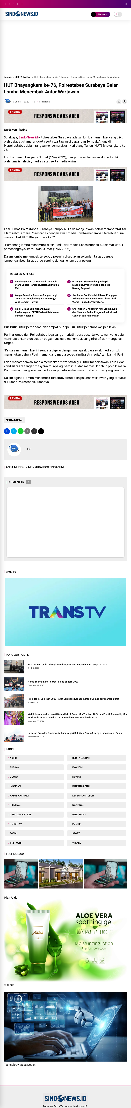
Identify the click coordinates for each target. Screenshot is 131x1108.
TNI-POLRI (15, 842)
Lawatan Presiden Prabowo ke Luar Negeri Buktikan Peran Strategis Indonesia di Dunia (75, 733)
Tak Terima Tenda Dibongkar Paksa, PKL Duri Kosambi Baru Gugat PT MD (67, 664)
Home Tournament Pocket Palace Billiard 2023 (53, 681)
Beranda (8, 77)
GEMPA (13, 776)
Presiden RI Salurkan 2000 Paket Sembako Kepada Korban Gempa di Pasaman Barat (73, 698)
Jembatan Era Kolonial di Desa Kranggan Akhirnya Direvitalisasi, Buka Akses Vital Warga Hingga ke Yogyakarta (94, 298)
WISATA (76, 842)
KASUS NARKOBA (19, 795)
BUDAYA (14, 767)
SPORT (76, 833)
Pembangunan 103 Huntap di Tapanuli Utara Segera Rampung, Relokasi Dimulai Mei (37, 285)
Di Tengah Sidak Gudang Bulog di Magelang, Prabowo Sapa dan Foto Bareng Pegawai (91, 285)
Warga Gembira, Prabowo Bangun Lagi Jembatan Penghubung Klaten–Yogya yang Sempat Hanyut (36, 298)
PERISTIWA (15, 824)
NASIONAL (78, 805)
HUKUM (76, 776)
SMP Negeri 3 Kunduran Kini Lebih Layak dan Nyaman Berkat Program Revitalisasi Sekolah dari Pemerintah (94, 312)
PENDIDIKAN (79, 814)
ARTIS (13, 758)
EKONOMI (77, 767)
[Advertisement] (65, 49)
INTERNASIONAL (81, 786)
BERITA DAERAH (23, 77)
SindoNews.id (28, 137)
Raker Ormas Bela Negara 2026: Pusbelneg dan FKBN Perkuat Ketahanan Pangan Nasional (37, 312)
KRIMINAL (15, 805)
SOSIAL (13, 833)
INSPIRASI (15, 786)
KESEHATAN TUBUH (83, 795)
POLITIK (76, 824)
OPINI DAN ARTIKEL (20, 814)
